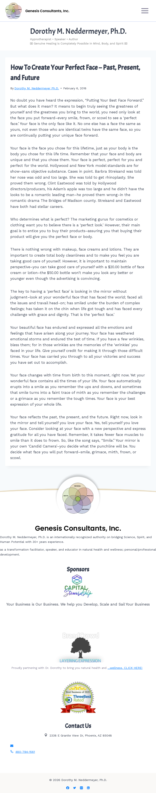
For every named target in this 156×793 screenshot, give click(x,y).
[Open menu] (145, 10)
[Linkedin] (88, 788)
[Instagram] (81, 788)
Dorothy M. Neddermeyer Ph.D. (36, 88)
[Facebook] (68, 788)
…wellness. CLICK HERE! (125, 668)
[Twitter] (75, 788)
